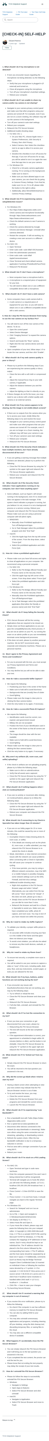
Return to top (9, 1419)
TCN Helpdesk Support (11, 1436)
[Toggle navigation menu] (42, 4)
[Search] (20, 19)
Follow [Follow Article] (7, 48)
